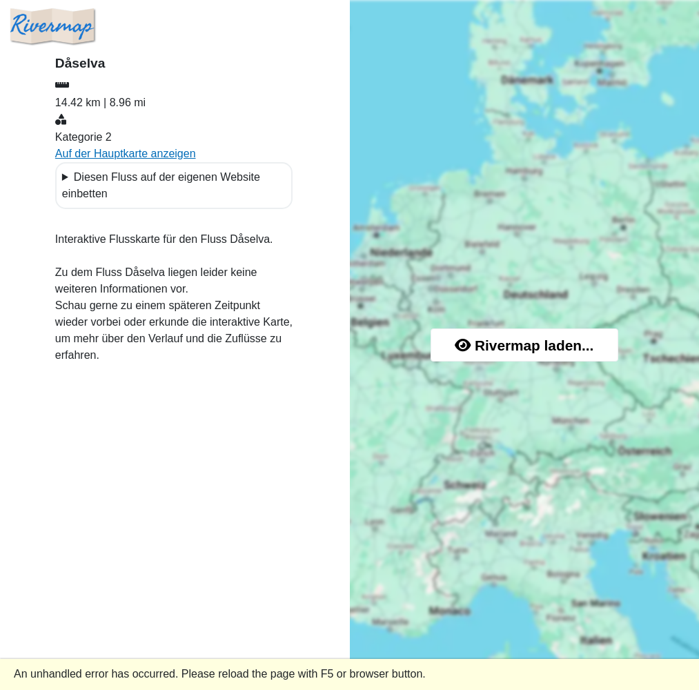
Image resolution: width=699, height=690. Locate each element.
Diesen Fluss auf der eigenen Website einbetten (161, 185)
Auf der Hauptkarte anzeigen (125, 153)
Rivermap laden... (524, 345)
